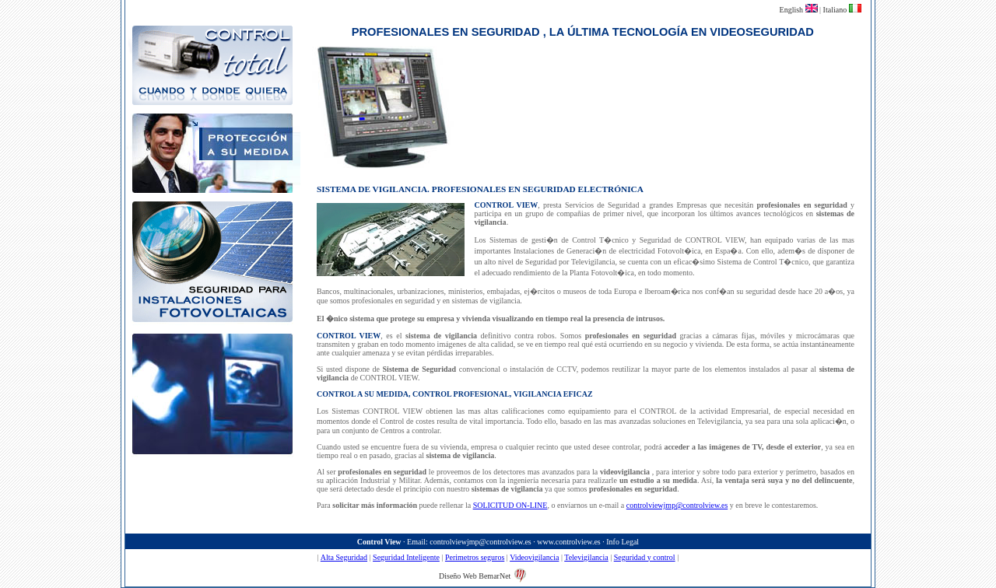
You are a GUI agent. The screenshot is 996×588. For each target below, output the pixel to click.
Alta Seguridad (344, 557)
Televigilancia (586, 557)
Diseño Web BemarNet (474, 576)
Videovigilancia (534, 557)
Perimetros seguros (474, 557)
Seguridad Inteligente (406, 557)
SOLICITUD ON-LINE (510, 505)
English (792, 9)
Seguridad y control (644, 557)
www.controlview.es (568, 541)
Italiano (836, 9)
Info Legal (622, 541)
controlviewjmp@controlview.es (677, 505)
